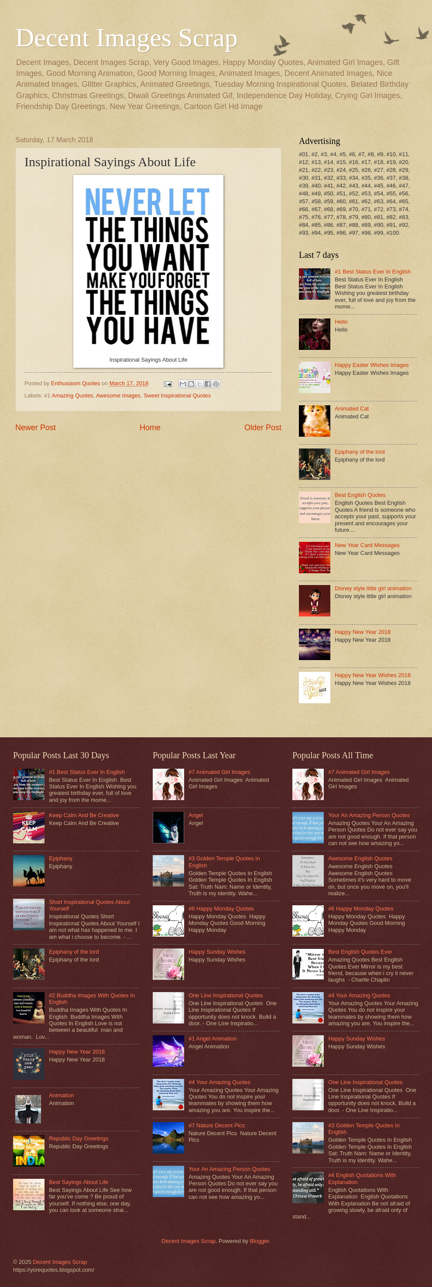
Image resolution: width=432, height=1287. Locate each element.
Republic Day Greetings (78, 1138)
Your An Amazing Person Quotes (229, 1169)
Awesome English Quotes (360, 858)
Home (150, 427)
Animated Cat (352, 408)
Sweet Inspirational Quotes (177, 395)
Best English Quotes (360, 495)
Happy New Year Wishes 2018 (373, 675)
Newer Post (35, 427)
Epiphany (60, 858)
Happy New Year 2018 (363, 632)
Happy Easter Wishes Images (372, 365)
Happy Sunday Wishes (217, 951)
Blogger (259, 1241)
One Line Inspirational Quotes (226, 995)
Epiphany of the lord (360, 451)
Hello (341, 321)
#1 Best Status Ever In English (373, 271)
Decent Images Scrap (126, 37)
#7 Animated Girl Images (219, 772)
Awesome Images (118, 395)
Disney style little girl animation (373, 588)
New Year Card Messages (367, 545)
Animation (61, 1095)
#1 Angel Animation (213, 1038)
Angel (196, 815)
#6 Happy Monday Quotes (221, 908)
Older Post (262, 427)
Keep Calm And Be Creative (84, 815)
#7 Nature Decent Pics (217, 1125)
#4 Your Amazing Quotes (219, 1082)
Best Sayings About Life (78, 1182)
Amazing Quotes (72, 395)
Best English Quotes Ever (360, 951)
